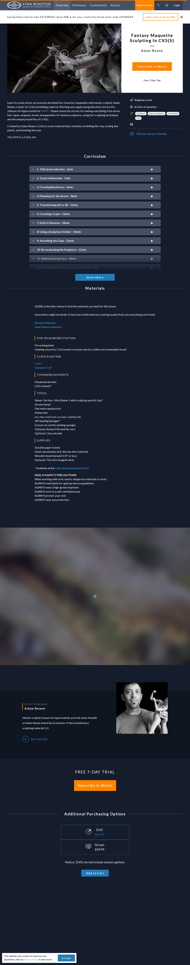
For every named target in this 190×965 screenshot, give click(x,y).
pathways (79, 5)
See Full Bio (35, 739)
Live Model (173, 113)
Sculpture (140, 113)
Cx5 (138, 118)
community (98, 5)
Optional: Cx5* (43, 367)
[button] (95, 169)
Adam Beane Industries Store (72, 468)
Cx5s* (38, 363)
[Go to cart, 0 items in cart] (167, 5)
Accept (66, 958)
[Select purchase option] (95, 832)
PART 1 (45, 111)
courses (62, 5)
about (115, 5)
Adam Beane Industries (48, 326)
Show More (95, 277)
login (177, 5)
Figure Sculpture (156, 113)
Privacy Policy (31, 959)
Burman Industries (45, 322)
